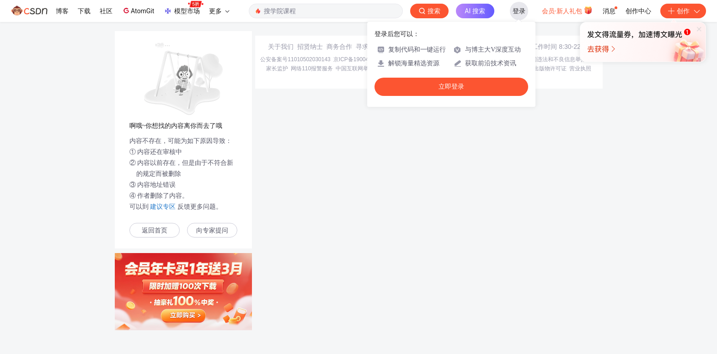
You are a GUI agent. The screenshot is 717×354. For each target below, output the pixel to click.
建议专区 (163, 206)
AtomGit (138, 10)
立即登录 (451, 86)
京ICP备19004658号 (358, 59)
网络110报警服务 (312, 68)
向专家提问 (212, 230)
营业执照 (580, 68)
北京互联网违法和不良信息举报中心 (553, 59)
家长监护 (277, 68)
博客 (62, 11)
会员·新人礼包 (567, 10)
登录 (519, 11)
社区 (106, 11)
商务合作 (339, 46)
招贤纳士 (310, 46)
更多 (219, 11)
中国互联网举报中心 (360, 68)
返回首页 (154, 230)
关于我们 (281, 46)
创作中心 (638, 11)
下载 (84, 11)
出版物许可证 (550, 68)
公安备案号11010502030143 (295, 59)
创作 (683, 11)
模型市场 (183, 8)
